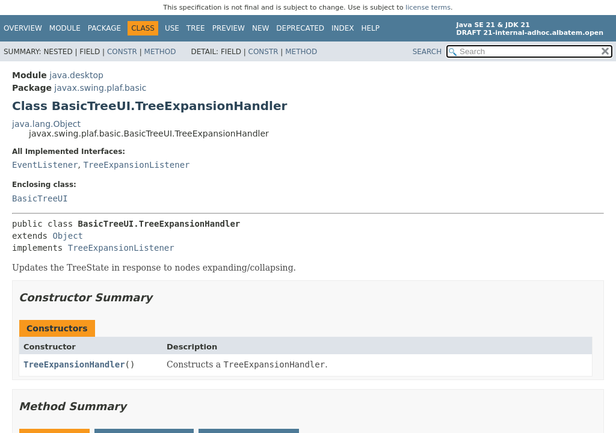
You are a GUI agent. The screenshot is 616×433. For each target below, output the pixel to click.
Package (104, 28)
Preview (228, 28)
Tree (195, 28)
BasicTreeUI (40, 198)
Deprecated (300, 28)
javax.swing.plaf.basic (100, 88)
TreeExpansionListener (136, 165)
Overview (23, 28)
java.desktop (76, 75)
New (260, 28)
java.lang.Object (46, 124)
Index (342, 28)
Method (160, 52)
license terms (428, 7)
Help (371, 28)
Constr (122, 52)
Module (65, 28)
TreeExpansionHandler (74, 364)
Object (67, 236)
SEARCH (427, 52)
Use (172, 28)
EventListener (45, 165)
